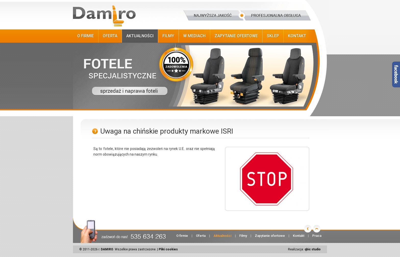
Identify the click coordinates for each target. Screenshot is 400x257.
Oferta (110, 35)
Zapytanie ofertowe (236, 35)
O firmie (85, 35)
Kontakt (297, 35)
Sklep (273, 35)
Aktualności (140, 35)
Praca (316, 236)
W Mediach (194, 35)
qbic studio (313, 249)
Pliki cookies (168, 249)
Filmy (168, 35)
